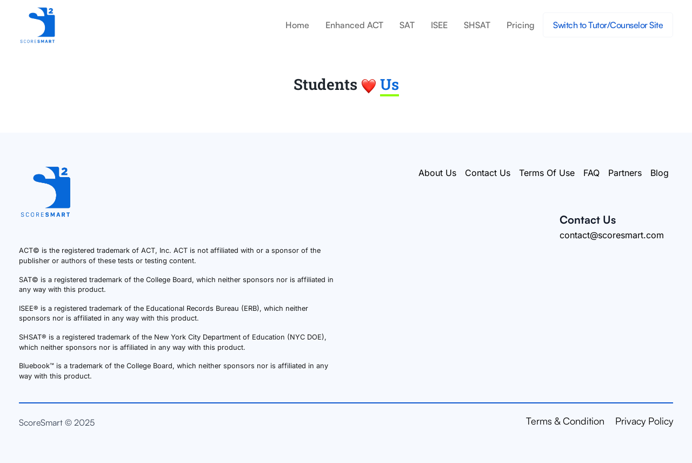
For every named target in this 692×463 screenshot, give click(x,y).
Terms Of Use (547, 172)
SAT (407, 24)
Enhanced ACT (354, 24)
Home (297, 24)
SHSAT (477, 24)
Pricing (521, 24)
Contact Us (487, 172)
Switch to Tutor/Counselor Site (608, 24)
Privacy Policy (644, 421)
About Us (437, 172)
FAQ (591, 172)
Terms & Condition (565, 421)
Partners (625, 172)
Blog (659, 172)
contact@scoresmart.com (612, 235)
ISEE (439, 24)
